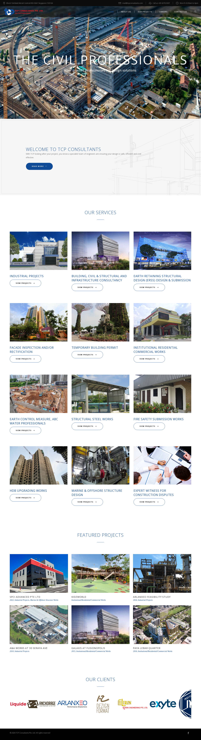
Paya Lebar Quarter (146, 648)
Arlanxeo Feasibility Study (152, 596)
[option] (25, 704)
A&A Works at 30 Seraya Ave (29, 648)
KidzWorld (78, 596)
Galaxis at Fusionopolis (88, 648)
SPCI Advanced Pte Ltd (25, 596)
